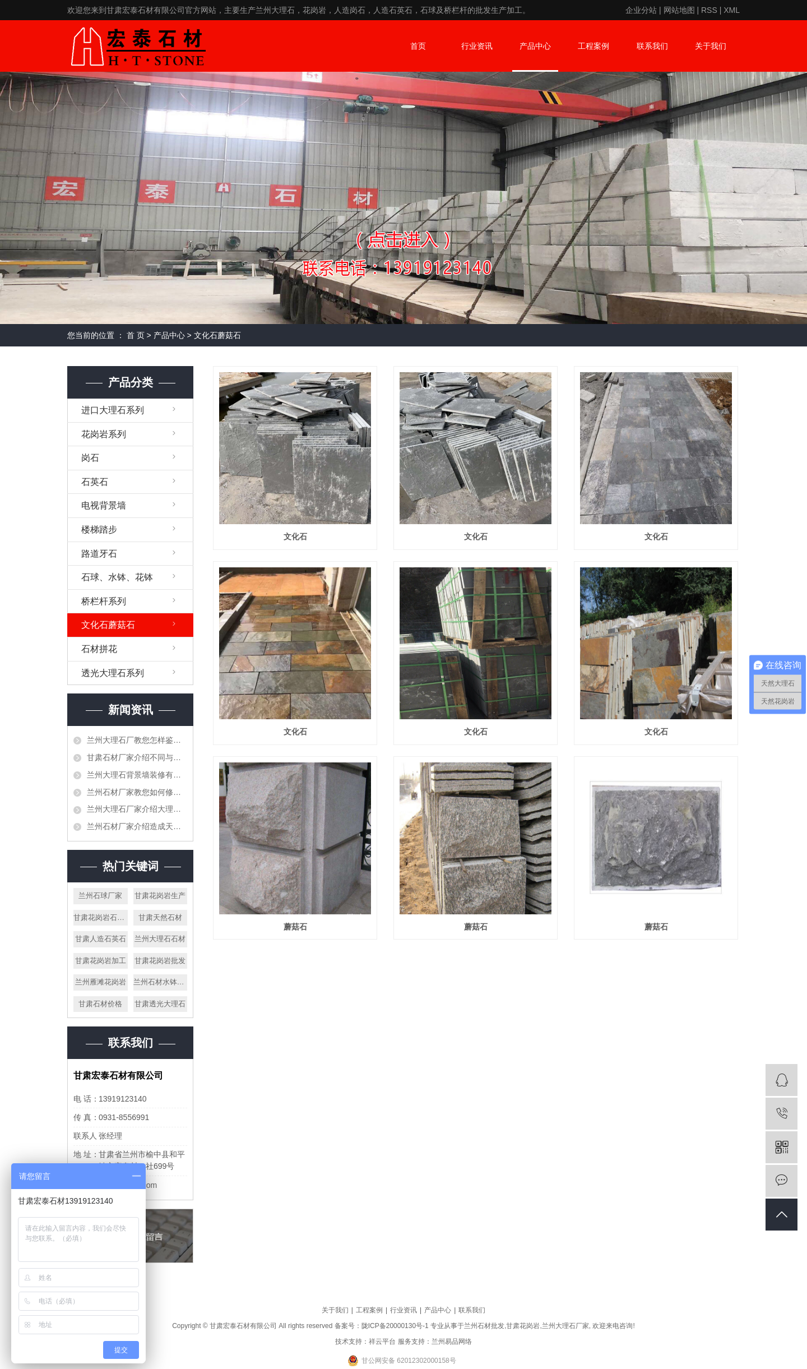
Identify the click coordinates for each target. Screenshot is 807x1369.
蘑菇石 (295, 926)
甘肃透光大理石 (159, 1004)
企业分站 (641, 10)
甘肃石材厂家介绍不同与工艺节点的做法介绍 (137, 757)
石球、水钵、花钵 (117, 577)
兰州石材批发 (484, 1326)
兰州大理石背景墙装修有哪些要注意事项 (137, 774)
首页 (418, 45)
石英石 (94, 482)
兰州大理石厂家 (565, 1326)
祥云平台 (382, 1341)
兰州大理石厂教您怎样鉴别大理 (137, 740)
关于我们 (710, 45)
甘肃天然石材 (160, 917)
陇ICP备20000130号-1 (395, 1326)
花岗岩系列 (103, 434)
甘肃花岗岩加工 (100, 960)
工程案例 (593, 45)
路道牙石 (99, 553)
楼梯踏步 (99, 529)
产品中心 (535, 45)
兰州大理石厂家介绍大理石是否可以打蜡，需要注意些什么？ (137, 808)
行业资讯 (477, 45)
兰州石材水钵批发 (160, 982)
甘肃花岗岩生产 (159, 895)
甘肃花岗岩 (523, 1326)
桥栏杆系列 (103, 601)
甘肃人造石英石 (100, 939)
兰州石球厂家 (100, 895)
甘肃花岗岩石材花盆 (100, 917)
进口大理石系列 (112, 410)
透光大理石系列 (112, 673)
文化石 (295, 536)
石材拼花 (99, 649)
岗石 (90, 457)
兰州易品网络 (452, 1341)
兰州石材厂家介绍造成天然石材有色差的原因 (137, 826)
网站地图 (679, 10)
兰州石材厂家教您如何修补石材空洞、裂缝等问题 (137, 792)
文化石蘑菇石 (217, 335)
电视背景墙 (103, 505)
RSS (709, 10)
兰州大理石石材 (159, 939)
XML (731, 10)
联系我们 (652, 45)
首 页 (136, 335)
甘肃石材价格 (100, 1004)
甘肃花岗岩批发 (159, 960)
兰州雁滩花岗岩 (100, 982)
